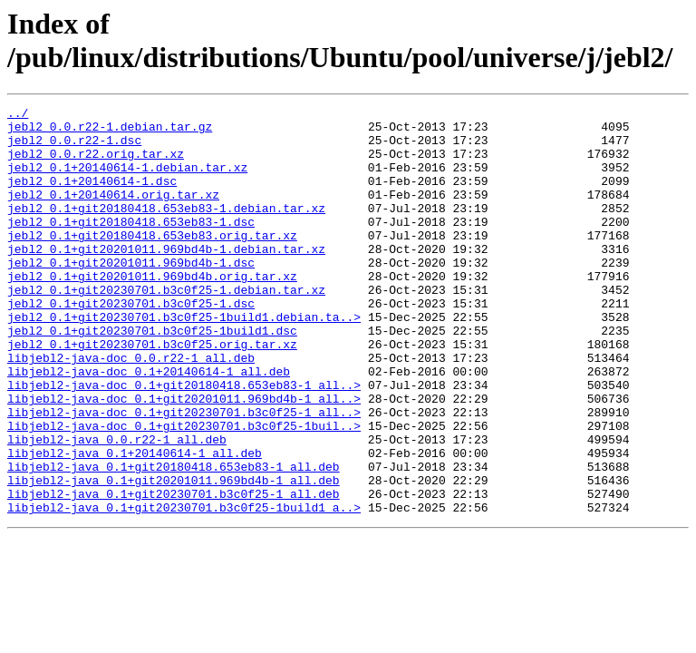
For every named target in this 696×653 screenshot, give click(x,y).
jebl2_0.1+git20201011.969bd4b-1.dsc (131, 295)
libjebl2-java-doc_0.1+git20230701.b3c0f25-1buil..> (184, 490)
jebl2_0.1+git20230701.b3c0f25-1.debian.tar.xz (166, 327)
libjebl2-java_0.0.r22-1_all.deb (117, 507)
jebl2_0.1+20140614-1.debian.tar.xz (127, 180)
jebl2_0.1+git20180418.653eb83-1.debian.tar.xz (166, 229)
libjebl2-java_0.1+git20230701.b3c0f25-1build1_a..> (184, 588)
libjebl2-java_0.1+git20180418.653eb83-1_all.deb (173, 539)
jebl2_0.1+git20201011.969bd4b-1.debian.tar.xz (166, 278)
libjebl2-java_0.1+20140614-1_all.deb (134, 523)
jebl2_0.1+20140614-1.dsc (92, 197)
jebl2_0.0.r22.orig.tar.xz (95, 164)
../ (17, 115)
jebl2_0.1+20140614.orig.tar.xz (113, 213)
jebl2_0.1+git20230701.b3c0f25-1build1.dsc (152, 376)
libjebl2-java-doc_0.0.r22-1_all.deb (131, 409)
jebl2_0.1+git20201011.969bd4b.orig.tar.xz (152, 311)
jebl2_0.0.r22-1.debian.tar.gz (109, 131)
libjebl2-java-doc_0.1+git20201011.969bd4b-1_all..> (184, 458)
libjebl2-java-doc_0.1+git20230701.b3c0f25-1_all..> (184, 474)
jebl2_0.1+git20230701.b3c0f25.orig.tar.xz (152, 393)
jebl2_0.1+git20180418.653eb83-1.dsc (131, 246)
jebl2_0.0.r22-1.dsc (74, 148)
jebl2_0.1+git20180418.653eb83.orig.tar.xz (152, 262)
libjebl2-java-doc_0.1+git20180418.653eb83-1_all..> (184, 442)
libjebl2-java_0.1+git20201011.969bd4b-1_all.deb (173, 556)
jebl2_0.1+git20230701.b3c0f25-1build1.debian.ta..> (184, 360)
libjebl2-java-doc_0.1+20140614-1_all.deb (148, 425)
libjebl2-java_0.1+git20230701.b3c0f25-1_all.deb (173, 572)
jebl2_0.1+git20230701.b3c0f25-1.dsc (131, 344)
